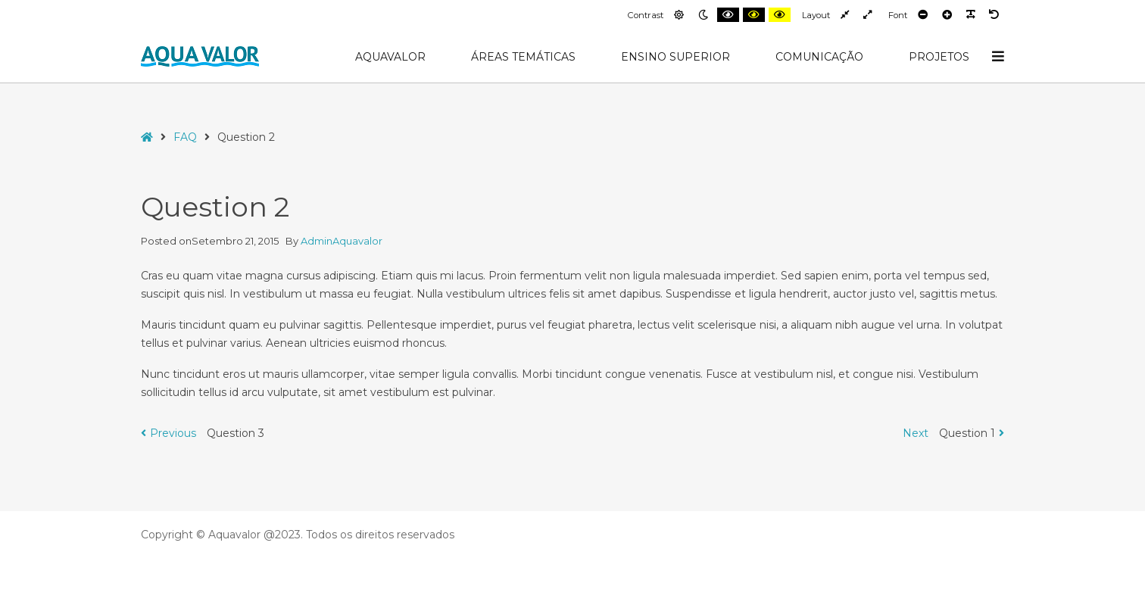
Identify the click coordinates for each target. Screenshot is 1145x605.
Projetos (939, 57)
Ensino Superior (675, 57)
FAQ (185, 137)
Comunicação (819, 57)
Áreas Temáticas (523, 57)
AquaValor (390, 57)
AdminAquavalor (341, 241)
